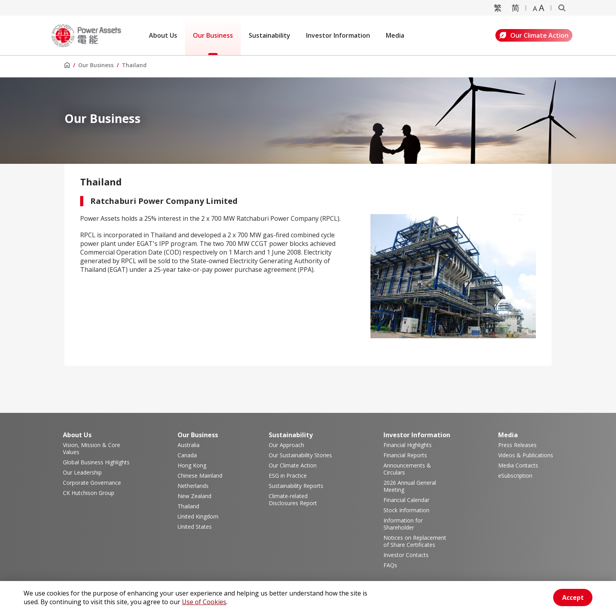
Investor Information (338, 35)
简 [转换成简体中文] (515, 7)
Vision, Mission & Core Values (91, 449)
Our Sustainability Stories (300, 455)
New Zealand (194, 496)
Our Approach (286, 445)
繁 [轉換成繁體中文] (498, 7)
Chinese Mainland (200, 475)
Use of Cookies (204, 602)
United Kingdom (198, 516)
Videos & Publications (525, 455)
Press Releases (517, 445)
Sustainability (269, 35)
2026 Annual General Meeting (409, 486)
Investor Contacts (406, 555)
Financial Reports (405, 455)
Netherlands (193, 485)
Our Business (213, 35)
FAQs (390, 565)
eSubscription (515, 475)
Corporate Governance (92, 482)
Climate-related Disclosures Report (293, 500)
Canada (187, 455)
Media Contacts (518, 465)
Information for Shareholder (403, 524)
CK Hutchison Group (88, 493)
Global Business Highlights (96, 462)
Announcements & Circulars (407, 469)
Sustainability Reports (296, 485)
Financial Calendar (406, 500)
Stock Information (406, 510)
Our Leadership (82, 472)
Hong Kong (192, 465)
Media (395, 35)
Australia (189, 445)
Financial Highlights (407, 445)
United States (195, 526)
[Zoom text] (538, 8)
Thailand (188, 506)
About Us (163, 35)
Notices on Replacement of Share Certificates (414, 541)
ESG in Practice (288, 475)
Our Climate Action (533, 35)
